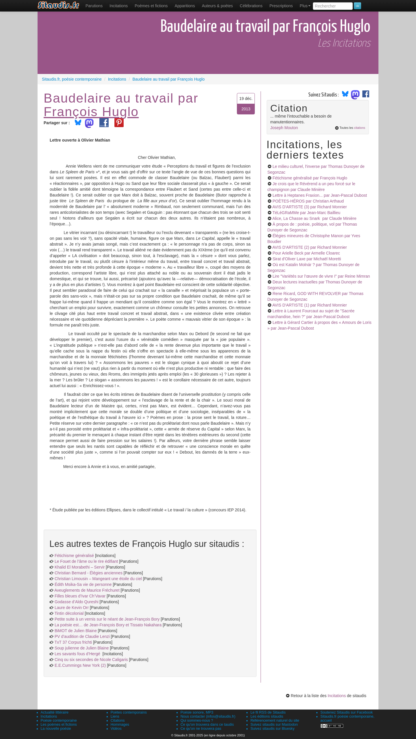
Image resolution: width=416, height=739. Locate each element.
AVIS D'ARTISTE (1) (309, 305)
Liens (115, 716)
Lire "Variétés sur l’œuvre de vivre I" (321, 276)
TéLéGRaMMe (306, 212)
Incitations (337, 695)
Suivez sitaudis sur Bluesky (272, 729)
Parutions (94, 5)
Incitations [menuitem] (118, 5)
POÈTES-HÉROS (308, 201)
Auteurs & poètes (217, 5)
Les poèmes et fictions (59, 725)
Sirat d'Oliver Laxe (306, 259)
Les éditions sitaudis (266, 716)
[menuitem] (94, 6)
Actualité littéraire (55, 712)
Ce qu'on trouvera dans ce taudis (207, 725)
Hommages (120, 725)
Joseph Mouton (284, 127)
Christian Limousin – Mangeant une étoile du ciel (99, 578)
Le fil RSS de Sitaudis (268, 712)
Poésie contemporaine (59, 720)
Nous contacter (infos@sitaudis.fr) (208, 716)
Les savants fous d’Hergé (78, 653)
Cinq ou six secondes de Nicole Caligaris (91, 659)
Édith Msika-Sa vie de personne (83, 584)
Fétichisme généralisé (75, 555)
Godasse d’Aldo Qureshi (77, 601)
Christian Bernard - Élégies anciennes (88, 573)
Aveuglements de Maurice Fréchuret (86, 590)
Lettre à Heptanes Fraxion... (319, 195)
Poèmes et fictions (151, 5)
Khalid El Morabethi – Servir (80, 567)
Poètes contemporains (129, 712)
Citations (118, 720)
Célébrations (251, 5)
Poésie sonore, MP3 (197, 712)
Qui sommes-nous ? (197, 720)
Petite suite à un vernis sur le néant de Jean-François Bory (108, 619)
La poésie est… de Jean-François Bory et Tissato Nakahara (109, 625)
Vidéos (116, 729)
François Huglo (91, 111)
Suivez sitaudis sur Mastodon (274, 725)
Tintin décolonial (70, 613)
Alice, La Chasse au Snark (314, 218)
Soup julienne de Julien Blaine (82, 648)
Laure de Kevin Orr (72, 607)
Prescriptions (281, 5)
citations (359, 127)
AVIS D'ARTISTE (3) (309, 207)
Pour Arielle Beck (306, 253)
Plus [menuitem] (305, 5)
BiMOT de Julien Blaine (76, 630)
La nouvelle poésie (56, 729)
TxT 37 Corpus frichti (74, 642)
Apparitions (185, 5)
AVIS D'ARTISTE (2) (309, 247)
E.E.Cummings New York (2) (80, 665)
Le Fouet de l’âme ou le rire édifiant (86, 561)
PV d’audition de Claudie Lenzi (83, 636)
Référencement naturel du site (274, 720)
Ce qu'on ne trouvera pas (201, 729)
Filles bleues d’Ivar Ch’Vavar (80, 596)
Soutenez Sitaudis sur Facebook (346, 712)
